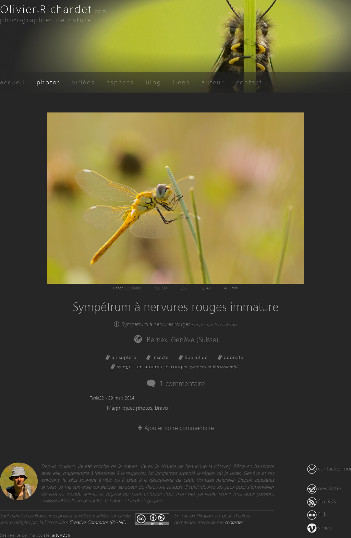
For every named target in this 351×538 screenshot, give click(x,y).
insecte (161, 357)
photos (49, 81)
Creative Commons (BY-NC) (97, 522)
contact (249, 81)
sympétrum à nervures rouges (177, 366)
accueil (12, 81)
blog (153, 81)
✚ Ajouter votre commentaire (175, 427)
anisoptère (124, 357)
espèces (120, 81)
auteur (213, 81)
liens (181, 81)
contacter (234, 522)
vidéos (83, 81)
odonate (233, 357)
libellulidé (196, 357)
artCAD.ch (61, 535)
